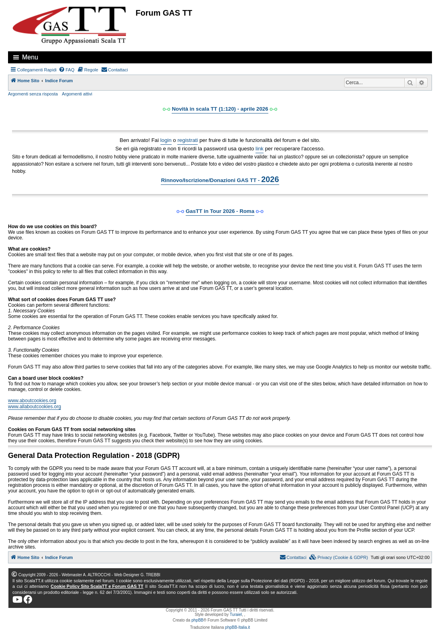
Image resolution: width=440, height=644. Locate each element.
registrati (187, 140)
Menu (30, 57)
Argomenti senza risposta (33, 93)
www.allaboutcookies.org (34, 406)
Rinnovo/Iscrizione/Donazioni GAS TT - (220, 179)
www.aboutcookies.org (32, 400)
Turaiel (236, 614)
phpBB (197, 620)
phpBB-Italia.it (237, 627)
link (259, 149)
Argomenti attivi (77, 93)
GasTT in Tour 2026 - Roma (220, 211)
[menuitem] (67, 70)
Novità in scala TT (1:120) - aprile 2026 (220, 109)
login (166, 140)
